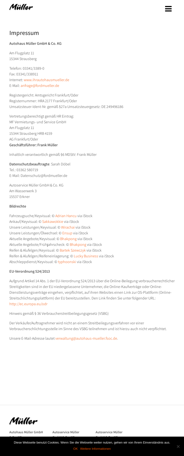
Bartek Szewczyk (73, 250)
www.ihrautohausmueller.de (46, 79)
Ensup (67, 233)
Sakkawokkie (52, 221)
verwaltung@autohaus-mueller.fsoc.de (86, 338)
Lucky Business (86, 256)
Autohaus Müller (21, 8)
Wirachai (68, 227)
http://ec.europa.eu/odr (28, 303)
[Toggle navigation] (168, 9)
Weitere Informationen (95, 448)
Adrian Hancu (66, 215)
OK (75, 448)
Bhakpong (68, 238)
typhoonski (67, 261)
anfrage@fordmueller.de (40, 85)
